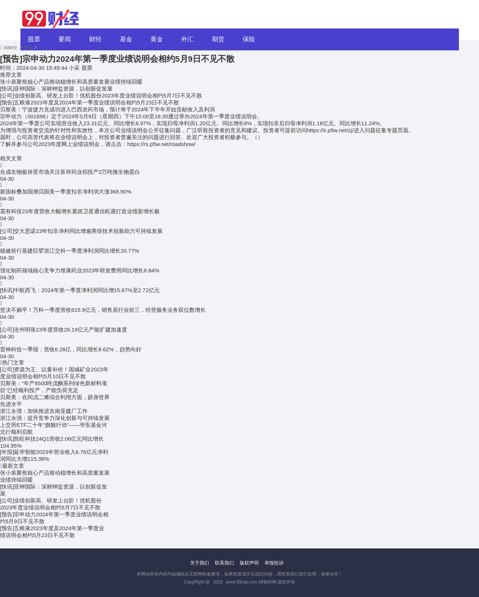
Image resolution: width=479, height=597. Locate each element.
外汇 (187, 39)
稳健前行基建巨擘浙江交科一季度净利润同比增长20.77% (69, 251)
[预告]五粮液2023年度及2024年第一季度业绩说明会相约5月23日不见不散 (89, 102)
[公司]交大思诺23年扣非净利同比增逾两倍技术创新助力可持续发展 (81, 231)
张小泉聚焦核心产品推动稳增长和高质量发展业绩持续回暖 (71, 82)
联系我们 (224, 563)
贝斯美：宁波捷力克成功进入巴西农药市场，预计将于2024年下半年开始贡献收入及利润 (107, 109)
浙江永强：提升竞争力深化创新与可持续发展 (55, 418)
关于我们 (199, 563)
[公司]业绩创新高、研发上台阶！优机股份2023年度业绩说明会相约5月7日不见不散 (101, 95)
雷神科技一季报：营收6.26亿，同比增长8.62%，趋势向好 (70, 349)
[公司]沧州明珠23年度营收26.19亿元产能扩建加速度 (63, 329)
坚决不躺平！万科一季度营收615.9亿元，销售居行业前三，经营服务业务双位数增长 (103, 310)
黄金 (157, 39)
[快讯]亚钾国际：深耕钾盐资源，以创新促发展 (56, 88)
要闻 (64, 39)
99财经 (10, 47)
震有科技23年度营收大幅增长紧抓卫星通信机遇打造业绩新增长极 (80, 211)
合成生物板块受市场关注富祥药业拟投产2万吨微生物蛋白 (70, 172)
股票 (34, 39)
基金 (126, 39)
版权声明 (249, 563)
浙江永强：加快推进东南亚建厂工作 (44, 411)
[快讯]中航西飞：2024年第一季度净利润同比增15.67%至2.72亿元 (80, 290)
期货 (218, 39)
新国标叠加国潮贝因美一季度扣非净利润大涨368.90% (65, 191)
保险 (249, 39)
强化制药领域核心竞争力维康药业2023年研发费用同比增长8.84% (79, 270)
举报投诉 (274, 563)
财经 (95, 39)
